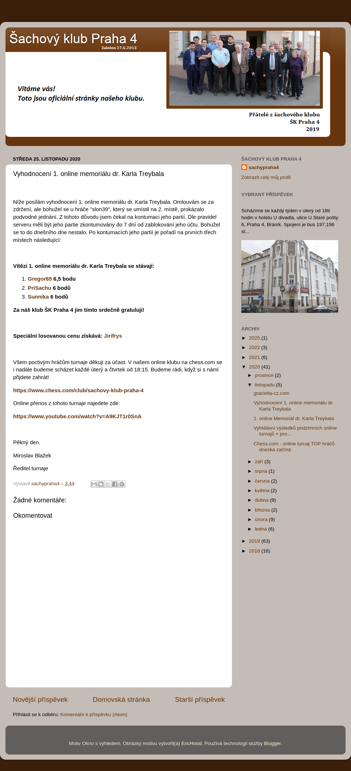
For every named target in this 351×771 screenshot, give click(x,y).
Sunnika (38, 297)
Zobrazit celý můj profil (266, 177)
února (262, 519)
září (259, 461)
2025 (255, 338)
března (263, 510)
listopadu (265, 385)
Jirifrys (113, 336)
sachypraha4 (264, 167)
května (263, 490)
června (263, 481)
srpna (262, 471)
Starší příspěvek (200, 699)
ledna (261, 529)
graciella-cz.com (272, 393)
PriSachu (40, 288)
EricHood (191, 743)
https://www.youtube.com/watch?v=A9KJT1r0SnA (77, 416)
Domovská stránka (121, 699)
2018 (255, 551)
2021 (255, 357)
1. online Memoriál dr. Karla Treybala (294, 418)
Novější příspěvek (40, 699)
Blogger (272, 743)
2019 (255, 541)
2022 (255, 347)
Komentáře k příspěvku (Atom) (93, 714)
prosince (265, 375)
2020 (255, 367)
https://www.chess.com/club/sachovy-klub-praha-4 (78, 390)
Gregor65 (40, 279)
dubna (262, 500)
